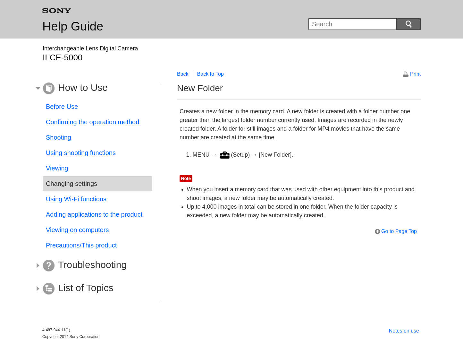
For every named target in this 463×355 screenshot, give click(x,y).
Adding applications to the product (94, 214)
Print (415, 74)
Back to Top (210, 74)
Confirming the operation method (92, 122)
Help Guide (72, 26)
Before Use (62, 106)
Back (183, 74)
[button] (92, 89)
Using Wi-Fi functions (76, 199)
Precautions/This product (81, 245)
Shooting (58, 137)
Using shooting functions (81, 152)
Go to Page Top (399, 231)
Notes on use (404, 330)
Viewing (57, 168)
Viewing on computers (77, 229)
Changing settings (71, 183)
